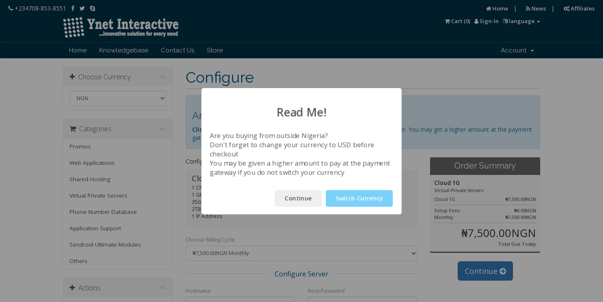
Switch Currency (359, 198)
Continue (298, 198)
